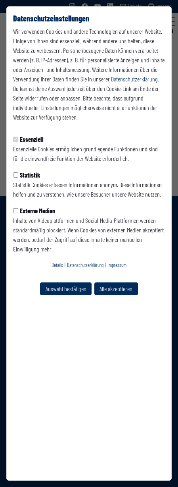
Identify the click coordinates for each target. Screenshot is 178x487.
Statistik (26, 175)
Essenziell (28, 139)
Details (57, 265)
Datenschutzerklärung (134, 79)
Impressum (116, 265)
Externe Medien (34, 211)
